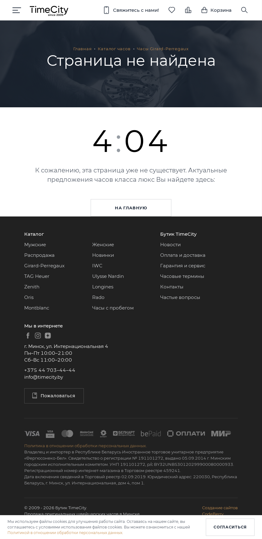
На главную (131, 207)
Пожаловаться (53, 395)
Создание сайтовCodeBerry (220, 510)
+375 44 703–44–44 (49, 370)
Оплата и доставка (183, 255)
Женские (103, 244)
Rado (98, 297)
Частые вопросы (180, 297)
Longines (102, 287)
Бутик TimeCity (178, 234)
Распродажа (39, 255)
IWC (97, 266)
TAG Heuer (36, 276)
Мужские (35, 244)
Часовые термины (182, 276)
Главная (82, 48)
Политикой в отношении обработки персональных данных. (65, 532)
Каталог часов (114, 48)
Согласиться (230, 527)
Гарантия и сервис (182, 266)
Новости (170, 244)
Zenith (31, 287)
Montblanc (36, 308)
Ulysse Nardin (108, 276)
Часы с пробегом (113, 308)
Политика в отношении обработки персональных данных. (85, 445)
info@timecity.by (43, 377)
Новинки (103, 255)
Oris (29, 297)
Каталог (34, 234)
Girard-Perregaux (44, 266)
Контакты (171, 287)
